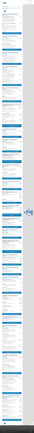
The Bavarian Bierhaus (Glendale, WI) (10, 295)
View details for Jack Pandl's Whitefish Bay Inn (11, 419)
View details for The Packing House (11, 373)
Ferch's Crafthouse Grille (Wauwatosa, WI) (11, 181)
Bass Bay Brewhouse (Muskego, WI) (9, 139)
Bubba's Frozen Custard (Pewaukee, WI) (10, 87)
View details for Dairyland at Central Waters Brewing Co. (12, 252)
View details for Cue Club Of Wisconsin (12, 63)
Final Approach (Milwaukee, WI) (8, 316)
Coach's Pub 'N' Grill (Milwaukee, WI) (9, 254)
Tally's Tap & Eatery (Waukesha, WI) (9, 66)
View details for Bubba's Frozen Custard (11, 101)
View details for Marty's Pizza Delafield (12, 33)
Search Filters (5, 6)
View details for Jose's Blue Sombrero (12, 227)
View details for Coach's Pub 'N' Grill (12, 264)
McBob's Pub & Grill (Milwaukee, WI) (9, 229)
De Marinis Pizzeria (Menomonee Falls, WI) (11, 165)
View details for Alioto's (11, 202)
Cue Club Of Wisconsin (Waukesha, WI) (10, 52)
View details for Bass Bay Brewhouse (12, 151)
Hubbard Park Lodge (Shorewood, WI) (10, 376)
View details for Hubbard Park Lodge (12, 393)
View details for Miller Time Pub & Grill (12, 274)
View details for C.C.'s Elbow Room (12, 136)
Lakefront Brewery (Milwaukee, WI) (9, 325)
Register (29, 0)
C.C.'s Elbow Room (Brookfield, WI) (9, 129)
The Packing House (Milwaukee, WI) (9, 355)
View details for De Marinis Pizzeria (11, 178)
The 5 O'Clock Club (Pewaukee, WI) (9, 36)
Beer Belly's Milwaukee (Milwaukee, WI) (10, 277)
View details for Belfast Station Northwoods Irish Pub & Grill (12, 126)
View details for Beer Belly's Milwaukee (12, 292)
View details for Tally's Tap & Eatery (12, 85)
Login (26, 0)
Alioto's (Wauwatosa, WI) (7, 191)
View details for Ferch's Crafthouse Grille (11, 189)
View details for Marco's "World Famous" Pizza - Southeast (12, 215)
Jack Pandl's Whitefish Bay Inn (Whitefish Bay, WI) (10, 396)
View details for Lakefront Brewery (11, 352)
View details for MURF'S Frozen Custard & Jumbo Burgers (12, 162)
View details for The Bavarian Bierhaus (12, 314)
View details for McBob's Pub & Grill (12, 237)
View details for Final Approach (12, 322)
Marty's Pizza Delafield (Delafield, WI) (10, 14)
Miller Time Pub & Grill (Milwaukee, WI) (10, 267)
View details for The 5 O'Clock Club (11, 49)
